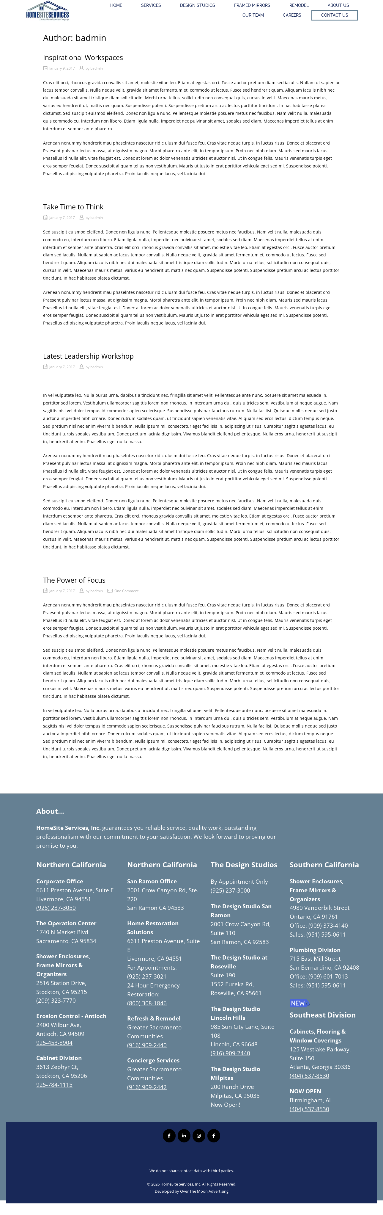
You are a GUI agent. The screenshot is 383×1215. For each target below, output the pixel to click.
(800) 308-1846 (147, 1003)
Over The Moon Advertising (204, 1191)
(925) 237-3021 (147, 976)
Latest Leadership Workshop (88, 356)
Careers (292, 15)
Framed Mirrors (252, 5)
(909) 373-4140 (328, 925)
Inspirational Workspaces (83, 57)
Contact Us (334, 15)
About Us (338, 5)
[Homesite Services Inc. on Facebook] (169, 1135)
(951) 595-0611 (326, 934)
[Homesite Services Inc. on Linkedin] (184, 1135)
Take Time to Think (73, 206)
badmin (96, 68)
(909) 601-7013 (328, 976)
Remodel (299, 5)
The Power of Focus (74, 580)
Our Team (253, 15)
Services (151, 5)
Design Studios (197, 5)
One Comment (126, 590)
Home (116, 5)
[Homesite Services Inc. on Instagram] (199, 1135)
